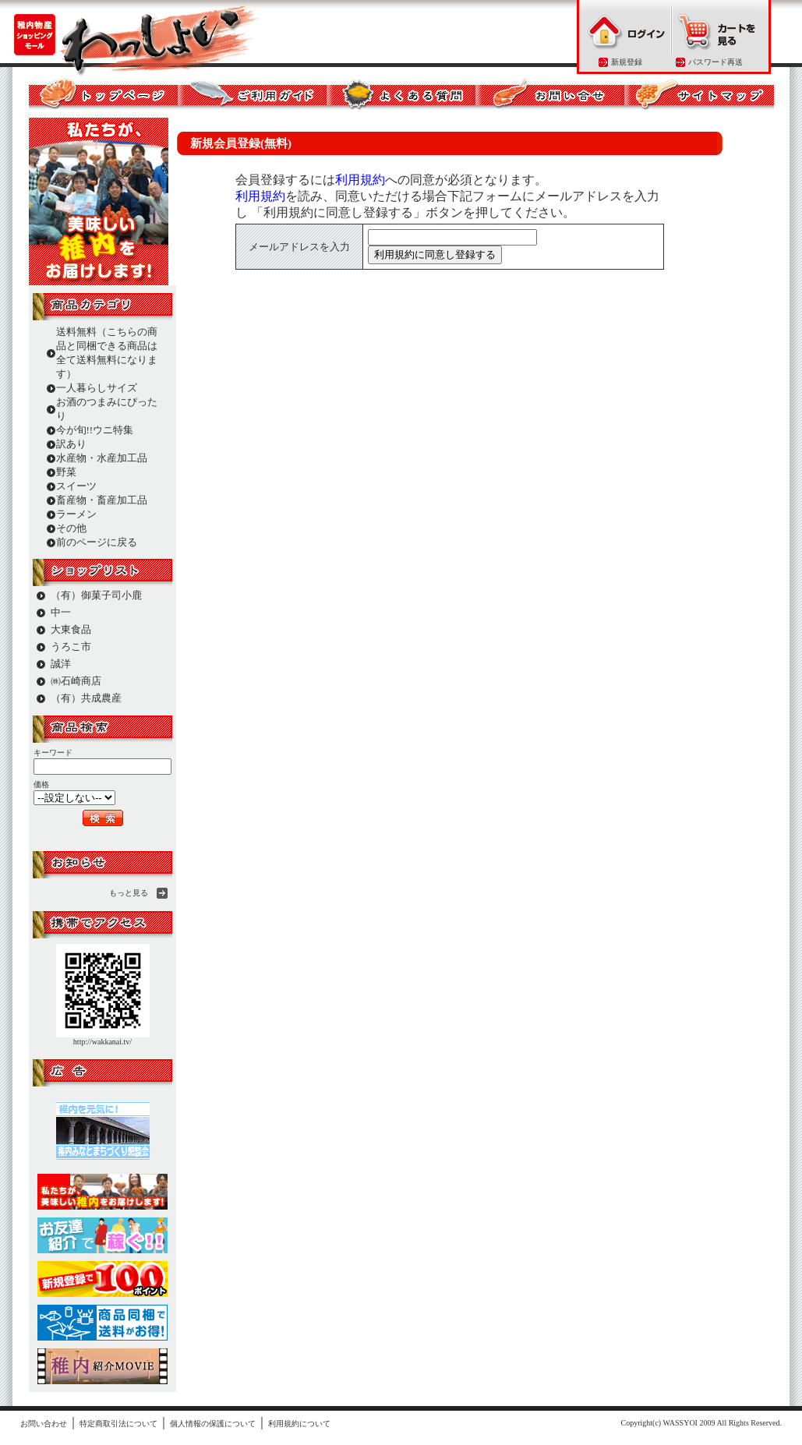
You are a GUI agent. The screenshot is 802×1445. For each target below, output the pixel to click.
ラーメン (76, 514)
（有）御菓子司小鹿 (96, 595)
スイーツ (76, 486)
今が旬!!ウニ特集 (95, 430)
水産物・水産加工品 (101, 458)
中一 (61, 612)
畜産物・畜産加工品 (101, 500)
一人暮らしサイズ (96, 388)
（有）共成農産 (86, 698)
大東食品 (71, 629)
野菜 (66, 472)
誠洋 (61, 664)
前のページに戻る (96, 542)
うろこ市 (71, 646)
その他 (71, 528)
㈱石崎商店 (76, 681)
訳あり (71, 444)
